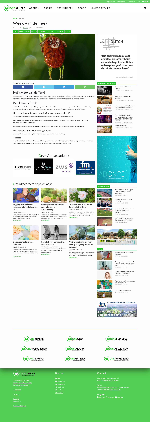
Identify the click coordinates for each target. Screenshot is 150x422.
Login (138, 1)
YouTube (120, 397)
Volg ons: (101, 394)
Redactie (25, 28)
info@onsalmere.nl (113, 378)
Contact (101, 373)
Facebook (101, 397)
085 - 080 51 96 (115, 389)
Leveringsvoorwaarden (20, 385)
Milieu (68, 31)
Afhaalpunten (121, 1)
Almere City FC (100, 8)
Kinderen (42, 31)
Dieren (34, 31)
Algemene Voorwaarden (21, 380)
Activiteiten (65, 8)
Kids (16, 31)
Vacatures (16, 394)
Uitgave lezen (110, 1)
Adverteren (131, 1)
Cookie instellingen (19, 406)
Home (15, 18)
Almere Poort (59, 390)
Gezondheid (24, 31)
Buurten (59, 373)
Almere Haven (60, 384)
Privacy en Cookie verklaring (22, 383)
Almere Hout (59, 387)
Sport (82, 8)
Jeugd (50, 31)
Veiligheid (59, 31)
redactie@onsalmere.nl (111, 380)
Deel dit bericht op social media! (23, 83)
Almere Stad (59, 393)
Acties (48, 8)
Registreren (17, 401)
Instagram (111, 397)
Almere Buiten (60, 381)
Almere (57, 378)
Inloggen (16, 399)
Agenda (34, 8)
